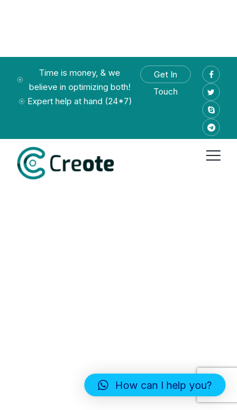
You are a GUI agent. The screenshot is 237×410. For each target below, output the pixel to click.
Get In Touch (165, 76)
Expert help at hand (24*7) (79, 101)
